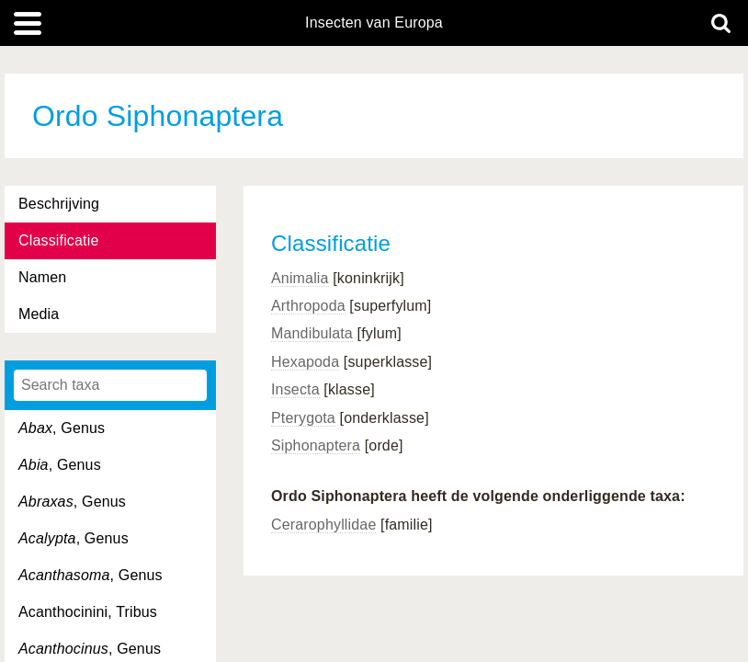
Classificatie (58, 240)
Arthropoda (308, 306)
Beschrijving (58, 203)
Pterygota (303, 418)
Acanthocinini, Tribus (87, 612)
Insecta (295, 389)
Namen (42, 277)
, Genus (61, 428)
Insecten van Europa (374, 23)
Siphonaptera (315, 445)
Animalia (300, 278)
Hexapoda (305, 362)
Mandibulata (312, 333)
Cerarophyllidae (323, 524)
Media (38, 314)
